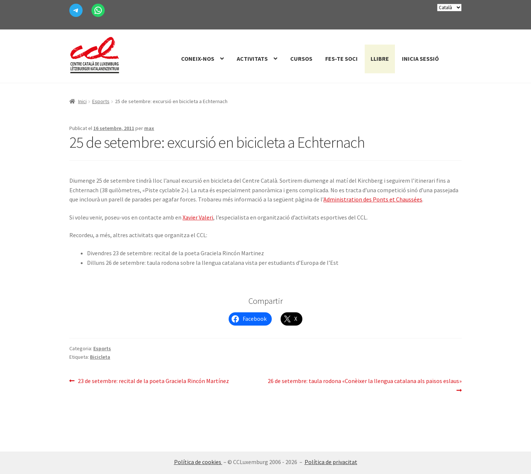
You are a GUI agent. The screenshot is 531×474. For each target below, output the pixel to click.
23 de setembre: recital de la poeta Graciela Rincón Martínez (153, 381)
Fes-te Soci (341, 58)
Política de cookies (198, 462)
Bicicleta (100, 357)
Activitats (252, 58)
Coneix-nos (197, 58)
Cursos (301, 58)
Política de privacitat (331, 462)
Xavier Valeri (198, 217)
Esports (101, 101)
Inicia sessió (420, 58)
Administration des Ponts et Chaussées (372, 199)
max (149, 128)
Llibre (380, 58)
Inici (82, 101)
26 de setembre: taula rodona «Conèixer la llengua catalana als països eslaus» (364, 385)
